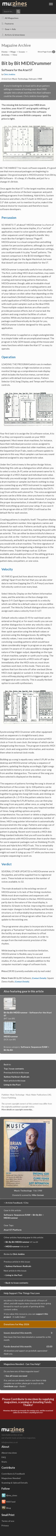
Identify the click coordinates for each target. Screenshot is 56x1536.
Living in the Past (12, 1084)
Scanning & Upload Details (14, 1482)
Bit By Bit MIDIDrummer (17, 1242)
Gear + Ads (8, 29)
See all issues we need (16, 1376)
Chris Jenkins (9, 74)
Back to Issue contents (17, 1282)
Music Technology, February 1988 (27, 79)
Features (7, 23)
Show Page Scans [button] (46, 52)
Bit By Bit (37, 1215)
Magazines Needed (10, 1478)
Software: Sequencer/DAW (17, 1215)
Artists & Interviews (13, 35)
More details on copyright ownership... (17, 1109)
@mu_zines (9, 1495)
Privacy (5, 1525)
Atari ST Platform (13, 1230)
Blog (6, 1508)
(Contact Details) (39, 978)
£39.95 (10, 971)
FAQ (3, 1457)
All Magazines (10, 18)
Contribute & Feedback (13, 1473)
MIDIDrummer (11, 1036)
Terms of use (7, 1521)
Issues (22, 51)
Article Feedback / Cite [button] (17, 1202)
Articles (5, 54)
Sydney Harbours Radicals (16, 1076)
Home (4, 51)
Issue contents (16, 1068)
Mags (13, 51)
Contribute (8, 1386)
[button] (11, 11)
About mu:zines (9, 1452)
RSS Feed (8, 1501)
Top (6, 1068)
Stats (4, 1461)
